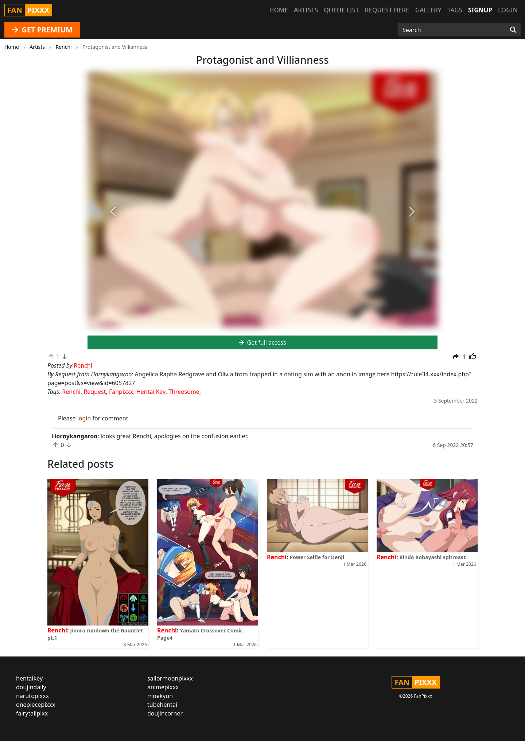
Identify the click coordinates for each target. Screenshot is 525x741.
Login (508, 10)
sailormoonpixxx (170, 678)
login (84, 418)
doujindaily (31, 687)
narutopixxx (32, 696)
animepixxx (163, 687)
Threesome (183, 392)
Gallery (428, 10)
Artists (306, 10)
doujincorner (165, 713)
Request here (387, 10)
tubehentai (162, 705)
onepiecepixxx (35, 705)
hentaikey (29, 678)
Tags (454, 10)
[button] (114, 212)
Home (278, 10)
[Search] (513, 30)
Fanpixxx (121, 392)
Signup (480, 10)
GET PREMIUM (42, 30)
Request (94, 392)
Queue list (341, 10)
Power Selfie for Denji (317, 557)
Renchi (71, 392)
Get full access (262, 342)
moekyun (160, 696)
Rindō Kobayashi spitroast (433, 557)
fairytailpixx (32, 713)
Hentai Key (151, 392)
